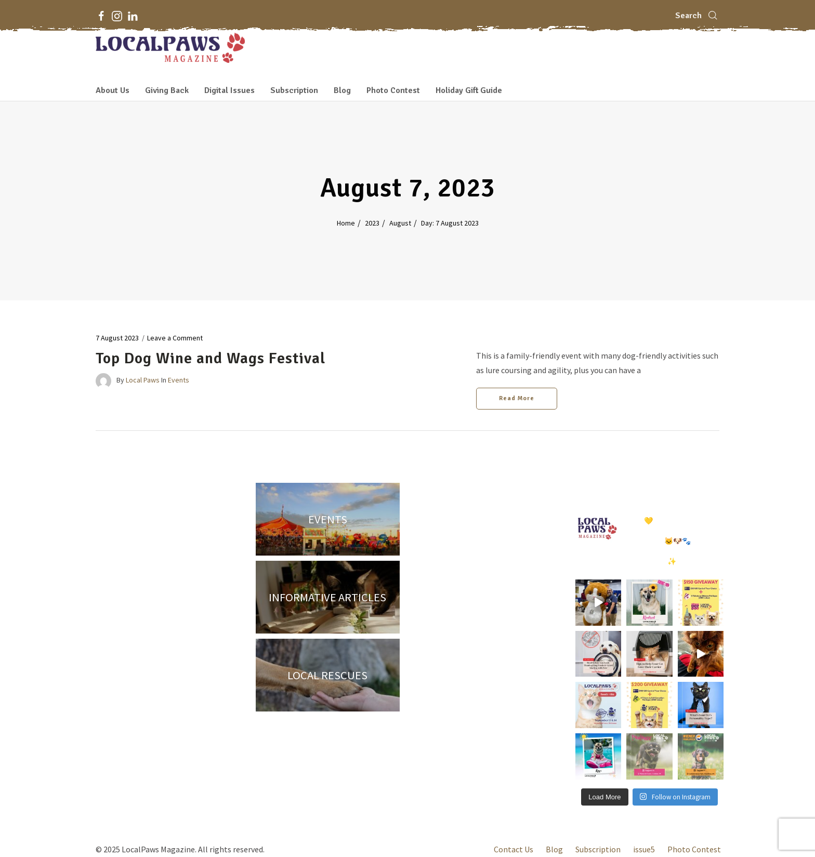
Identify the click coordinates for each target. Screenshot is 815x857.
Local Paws (143, 380)
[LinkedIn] (132, 15)
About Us (112, 90)
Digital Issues (229, 90)
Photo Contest (393, 90)
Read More (516, 398)
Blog (342, 90)
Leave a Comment (175, 337)
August (400, 223)
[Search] (697, 15)
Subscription (294, 90)
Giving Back (167, 90)
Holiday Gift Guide (469, 90)
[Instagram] (117, 15)
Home (346, 223)
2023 (372, 223)
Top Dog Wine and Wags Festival (210, 358)
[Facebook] (101, 15)
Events (178, 380)
